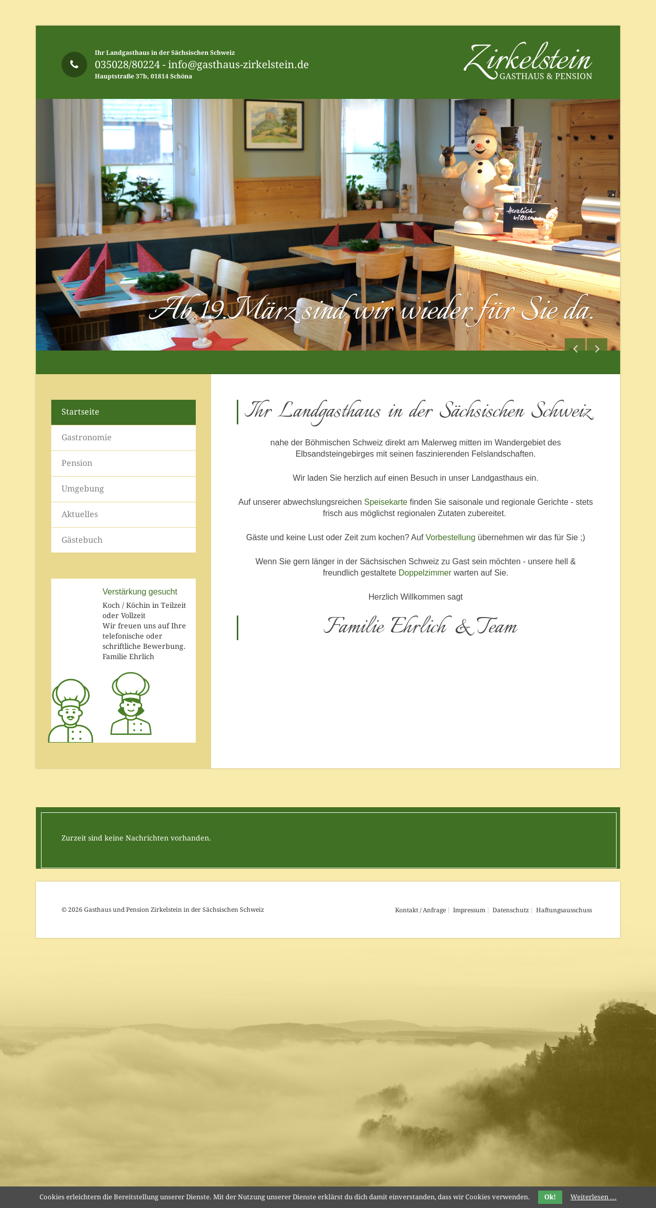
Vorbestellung (451, 537)
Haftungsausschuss (564, 910)
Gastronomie (86, 437)
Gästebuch (81, 540)
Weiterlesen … (593, 1197)
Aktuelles (79, 514)
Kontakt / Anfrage (420, 910)
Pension (76, 463)
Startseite (80, 412)
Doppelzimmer (425, 572)
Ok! (550, 1197)
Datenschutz (511, 910)
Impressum (469, 910)
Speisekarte (385, 502)
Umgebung (82, 489)
